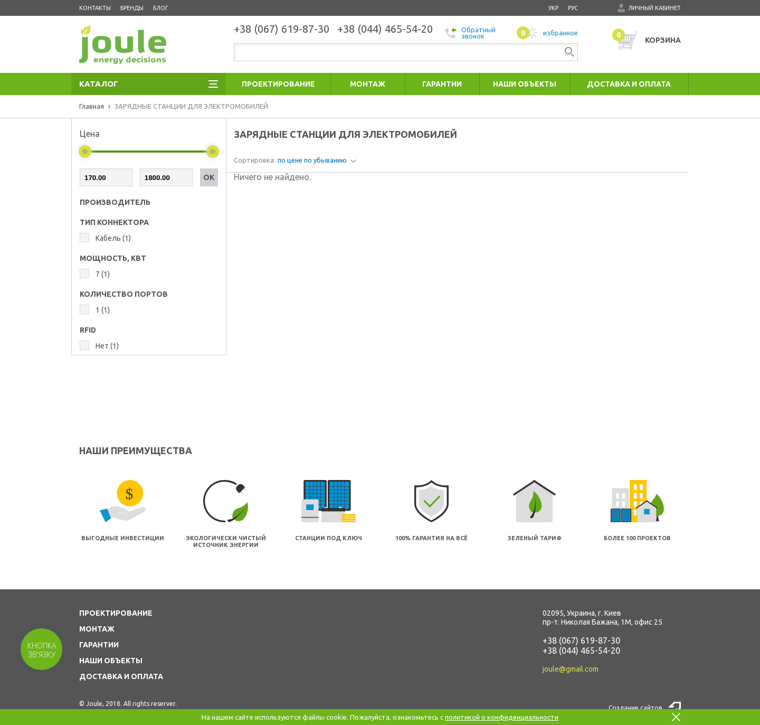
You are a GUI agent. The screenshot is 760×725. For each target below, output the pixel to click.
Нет (107, 346)
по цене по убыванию (312, 160)
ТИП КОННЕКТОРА (114, 222)
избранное (547, 32)
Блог (160, 8)
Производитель (115, 202)
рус (573, 8)
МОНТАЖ (97, 629)
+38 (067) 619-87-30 (581, 640)
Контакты (95, 8)
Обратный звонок (470, 32)
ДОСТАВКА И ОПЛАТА (121, 676)
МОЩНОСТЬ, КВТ (113, 258)
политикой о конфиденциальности (501, 717)
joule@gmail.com (570, 669)
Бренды (132, 8)
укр (553, 8)
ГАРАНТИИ (99, 645)
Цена (90, 133)
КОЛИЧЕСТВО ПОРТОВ (124, 294)
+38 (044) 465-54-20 (581, 650)
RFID (88, 330)
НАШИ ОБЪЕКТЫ (110, 660)
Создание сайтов (635, 707)
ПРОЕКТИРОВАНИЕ (116, 613)
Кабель (113, 238)
